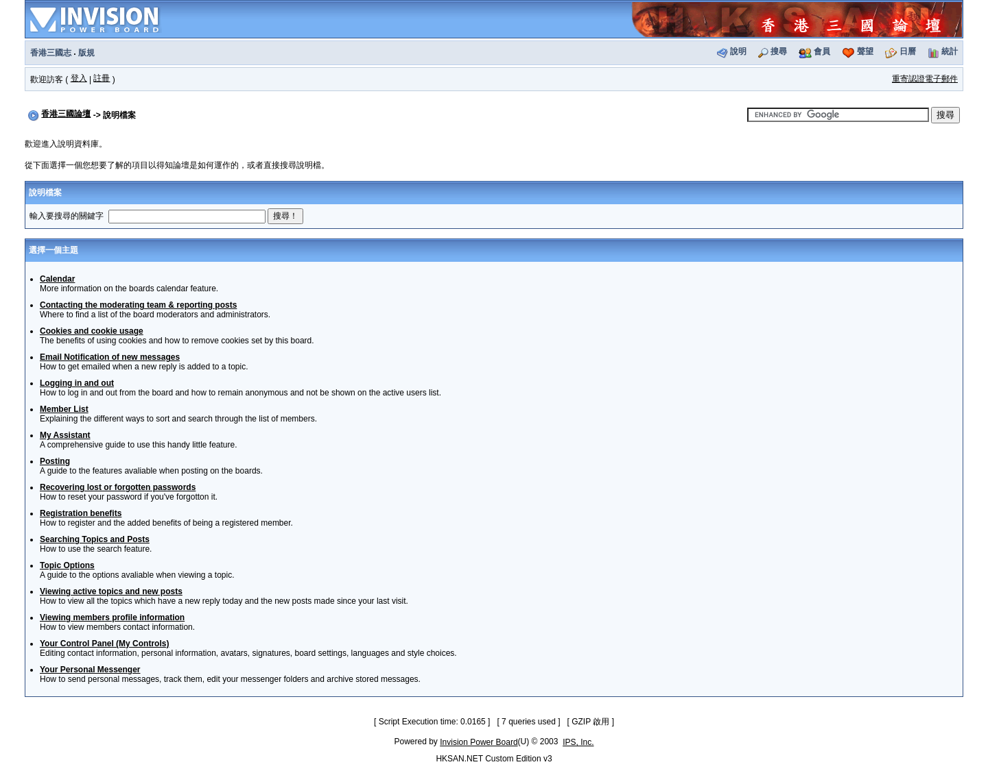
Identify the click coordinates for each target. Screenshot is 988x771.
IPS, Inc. (578, 742)
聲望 (865, 51)
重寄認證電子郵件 (925, 79)
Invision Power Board (478, 742)
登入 (79, 78)
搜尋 (779, 51)
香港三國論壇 (66, 114)
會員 (822, 51)
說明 (738, 51)
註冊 (101, 78)
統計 (949, 51)
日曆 (907, 51)
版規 (86, 53)
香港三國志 (50, 53)
